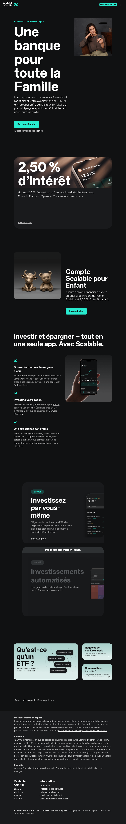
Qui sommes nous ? (24, 810)
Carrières (18, 792)
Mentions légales (59, 810)
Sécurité (18, 799)
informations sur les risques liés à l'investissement (82, 731)
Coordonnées (42, 810)
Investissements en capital (28, 718)
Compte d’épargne (87, 740)
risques (39, 131)
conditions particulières (31, 700)
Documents (45, 786)
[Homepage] (10, 4)
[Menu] (121, 4)
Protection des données (51, 789)
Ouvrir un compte (108, 5)
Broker (56, 405)
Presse (17, 795)
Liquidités (19, 737)
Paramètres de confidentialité (54, 798)
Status (17, 789)
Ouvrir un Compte (26, 124)
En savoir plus (76, 311)
